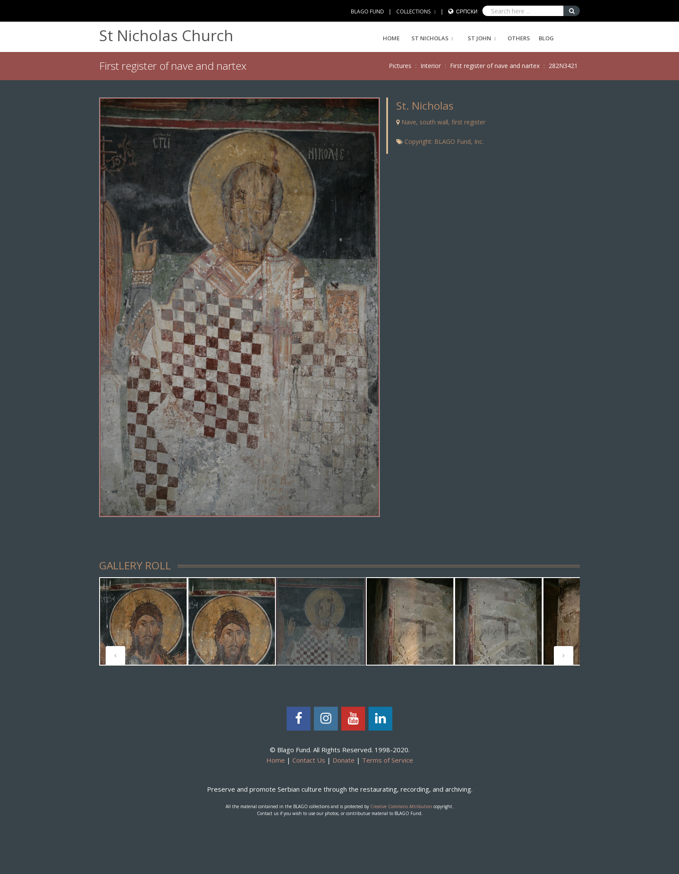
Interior (430, 66)
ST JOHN (479, 38)
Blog (546, 38)
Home (391, 38)
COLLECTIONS (413, 11)
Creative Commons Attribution (401, 806)
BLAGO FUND (367, 11)
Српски (467, 11)
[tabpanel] (143, 621)
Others (519, 38)
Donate (344, 760)
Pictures (400, 66)
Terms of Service (387, 760)
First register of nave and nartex (495, 66)
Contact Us (308, 760)
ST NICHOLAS (430, 38)
